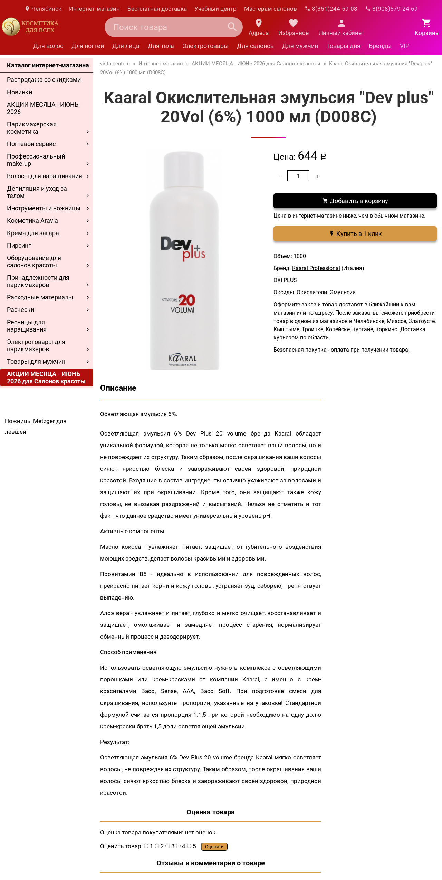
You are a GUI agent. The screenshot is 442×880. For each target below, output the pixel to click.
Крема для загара (33, 233)
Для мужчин (300, 45)
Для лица (126, 45)
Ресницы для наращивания (27, 325)
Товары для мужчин (36, 361)
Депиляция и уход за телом (37, 192)
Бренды (380, 45)
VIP (404, 45)
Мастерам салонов (270, 8)
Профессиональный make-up (36, 160)
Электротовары (205, 45)
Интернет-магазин (94, 8)
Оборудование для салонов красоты (34, 261)
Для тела (161, 45)
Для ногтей (87, 45)
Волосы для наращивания (44, 176)
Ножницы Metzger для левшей (35, 426)
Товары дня (343, 45)
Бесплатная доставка (157, 8)
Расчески (20, 309)
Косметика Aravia (32, 220)
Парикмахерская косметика (32, 128)
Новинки (19, 92)
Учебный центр (215, 8)
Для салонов (255, 45)
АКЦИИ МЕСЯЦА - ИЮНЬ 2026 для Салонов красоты (46, 377)
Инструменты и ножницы (43, 208)
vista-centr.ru (115, 63)
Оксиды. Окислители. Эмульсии (314, 292)
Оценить (214, 846)
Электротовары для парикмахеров (36, 345)
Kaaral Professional (316, 268)
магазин (284, 312)
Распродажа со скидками (44, 79)
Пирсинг (19, 245)
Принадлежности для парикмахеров (38, 281)
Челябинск (42, 8)
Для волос (48, 45)
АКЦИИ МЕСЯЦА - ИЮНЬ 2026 (42, 108)
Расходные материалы (40, 297)
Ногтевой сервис (31, 143)
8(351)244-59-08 (331, 8)
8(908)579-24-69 (391, 8)
